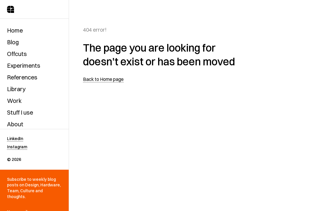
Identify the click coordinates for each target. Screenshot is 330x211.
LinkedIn (15, 138)
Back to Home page (103, 79)
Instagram (17, 146)
